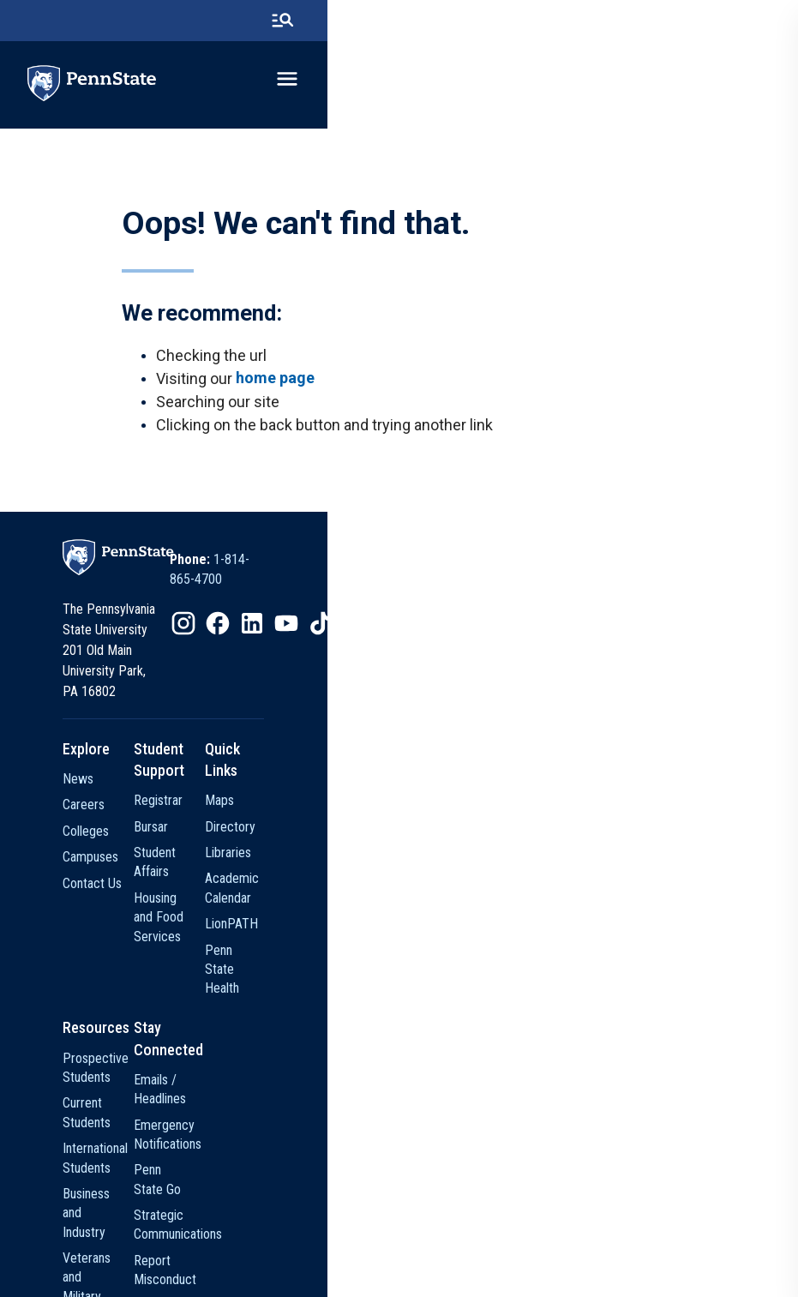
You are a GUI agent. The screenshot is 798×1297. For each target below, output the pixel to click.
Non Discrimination (454, 1241)
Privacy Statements (347, 1241)
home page (280, 396)
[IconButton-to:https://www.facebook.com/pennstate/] (454, 633)
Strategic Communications (383, 1044)
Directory (524, 790)
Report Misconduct (364, 1070)
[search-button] (746, 21)
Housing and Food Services (386, 842)
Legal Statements (633, 1241)
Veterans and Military (183, 1070)
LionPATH (525, 868)
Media (143, 1174)
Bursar (330, 790)
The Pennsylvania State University (204, 1241)
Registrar (337, 764)
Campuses (155, 842)
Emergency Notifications (379, 992)
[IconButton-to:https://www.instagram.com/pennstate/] (420, 633)
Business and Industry (185, 1044)
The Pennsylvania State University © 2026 (399, 1273)
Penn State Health (548, 894)
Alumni (144, 1148)
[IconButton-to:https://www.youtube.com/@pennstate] (523, 633)
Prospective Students (185, 966)
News (142, 764)
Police (330, 1096)
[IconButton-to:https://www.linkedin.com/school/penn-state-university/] (488, 633)
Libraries (522, 816)
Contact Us (156, 868)
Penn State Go (352, 1018)
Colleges (150, 816)
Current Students (172, 992)
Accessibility (545, 1241)
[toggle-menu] (751, 83)
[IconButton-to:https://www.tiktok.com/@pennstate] (557, 633)
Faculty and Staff (172, 1122)
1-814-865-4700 (494, 588)
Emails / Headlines (362, 966)
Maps (513, 764)
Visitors (147, 1096)
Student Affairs (353, 816)
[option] (472, 589)
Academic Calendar (551, 842)
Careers (148, 790)
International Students (185, 1018)
